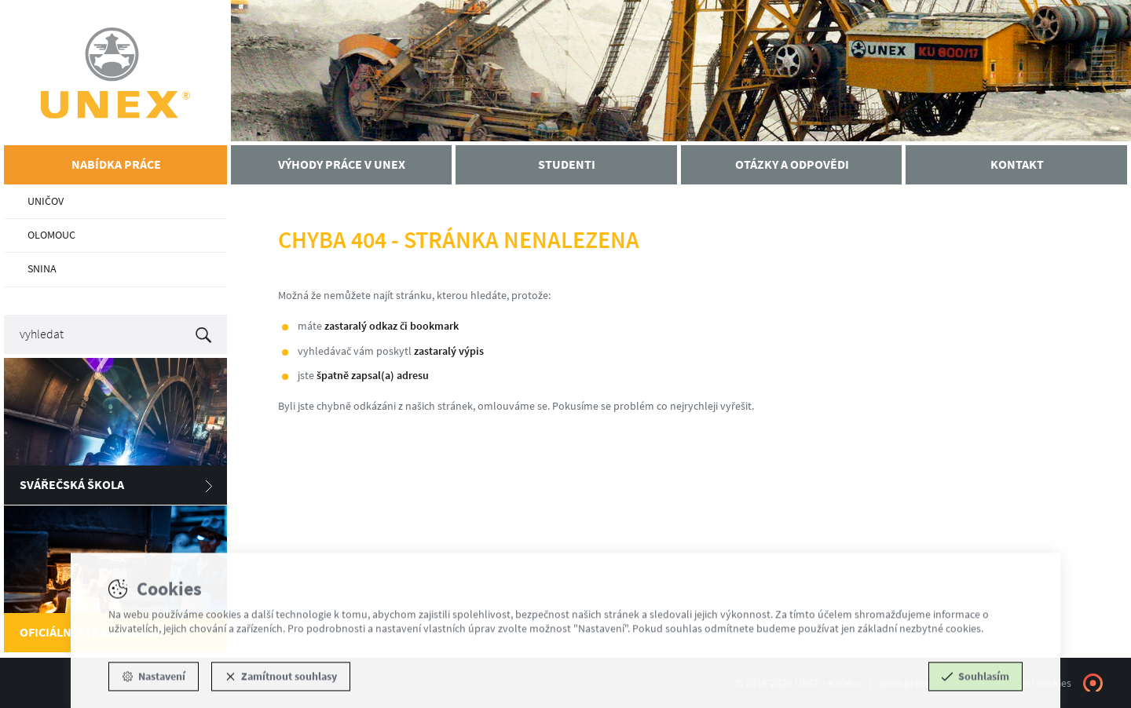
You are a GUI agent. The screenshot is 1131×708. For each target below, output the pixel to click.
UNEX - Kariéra (115, 72)
